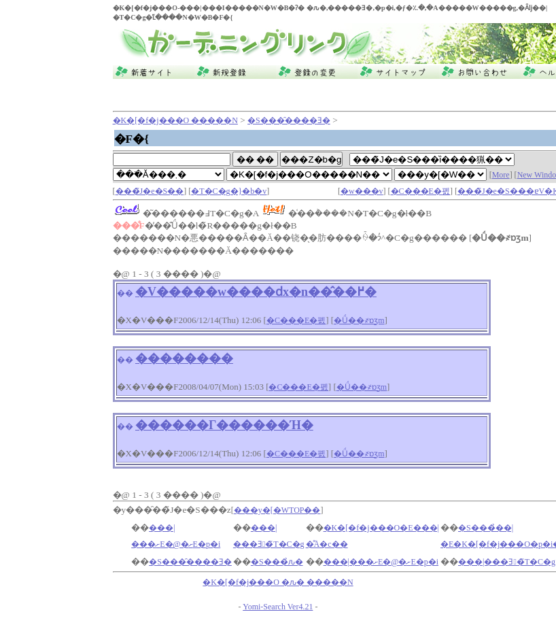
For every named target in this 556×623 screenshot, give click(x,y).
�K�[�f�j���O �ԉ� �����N (278, 582)
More (501, 175)
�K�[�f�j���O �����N (175, 120)
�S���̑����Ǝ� (288, 120)
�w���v (362, 191)
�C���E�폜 (420, 191)
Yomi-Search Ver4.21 (278, 606)
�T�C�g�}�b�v (228, 191)
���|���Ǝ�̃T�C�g (506, 562)
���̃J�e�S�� (150, 191)
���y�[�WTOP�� (277, 510)
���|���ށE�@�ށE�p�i (381, 562)
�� (125, 293)
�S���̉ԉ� (277, 562)
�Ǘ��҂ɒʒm (359, 320)
